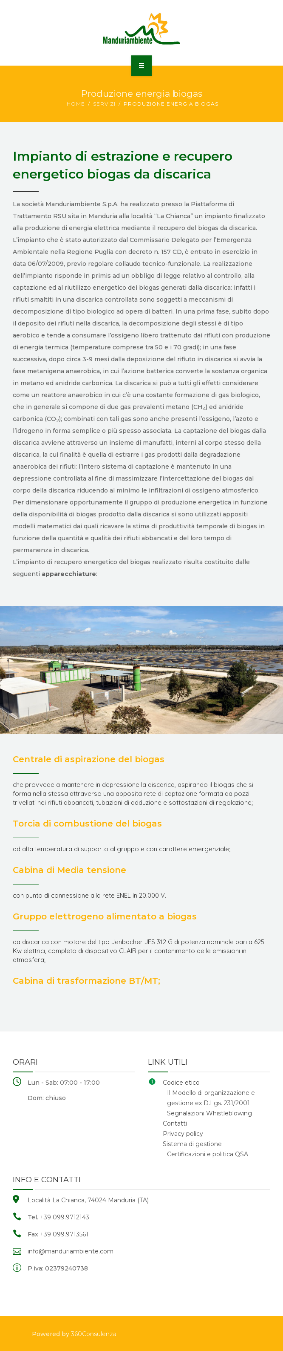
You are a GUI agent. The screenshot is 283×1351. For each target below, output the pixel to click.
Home (76, 104)
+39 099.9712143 (64, 1217)
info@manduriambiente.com (70, 1251)
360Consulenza (93, 1334)
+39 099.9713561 (64, 1234)
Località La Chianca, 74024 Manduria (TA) (88, 1200)
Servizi (104, 104)
